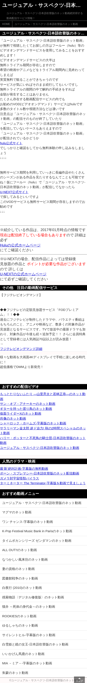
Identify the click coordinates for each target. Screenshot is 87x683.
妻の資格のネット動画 (18, 569)
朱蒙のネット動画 (15, 673)
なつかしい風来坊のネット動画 (25, 559)
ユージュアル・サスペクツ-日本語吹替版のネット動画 (46, 24)
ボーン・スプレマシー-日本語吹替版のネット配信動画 (39, 473)
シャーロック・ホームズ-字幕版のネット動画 (33, 423)
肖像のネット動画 (13, 418)
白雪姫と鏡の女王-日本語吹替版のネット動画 (35, 644)
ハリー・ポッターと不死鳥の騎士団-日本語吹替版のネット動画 (43, 440)
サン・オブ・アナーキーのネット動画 (27, 404)
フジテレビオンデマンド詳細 (21, 349)
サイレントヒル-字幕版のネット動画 (28, 635)
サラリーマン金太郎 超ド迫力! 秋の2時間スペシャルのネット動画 (43, 430)
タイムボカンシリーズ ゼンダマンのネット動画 (36, 540)
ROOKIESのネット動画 (19, 616)
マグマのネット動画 (16, 512)
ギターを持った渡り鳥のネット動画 (26, 408)
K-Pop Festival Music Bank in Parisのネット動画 (37, 531)
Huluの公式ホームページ (20, 245)
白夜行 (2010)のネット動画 (22, 587)
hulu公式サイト (11, 143)
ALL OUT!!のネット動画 (19, 550)
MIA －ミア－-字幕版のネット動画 (27, 663)
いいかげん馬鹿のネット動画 (23, 654)
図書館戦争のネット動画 (20, 578)
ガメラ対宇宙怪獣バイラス (19, 478)
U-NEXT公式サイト (14, 192)
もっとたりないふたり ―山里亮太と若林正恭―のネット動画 (42, 396)
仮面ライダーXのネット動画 (20, 413)
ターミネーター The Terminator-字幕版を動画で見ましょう (43, 483)
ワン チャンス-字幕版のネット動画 (27, 522)
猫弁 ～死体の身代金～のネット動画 (28, 606)
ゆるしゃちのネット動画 (20, 625)
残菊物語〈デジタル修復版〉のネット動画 (33, 597)
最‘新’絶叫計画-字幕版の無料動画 (24, 468)
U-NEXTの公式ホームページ (23, 274)
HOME (6, 24)
